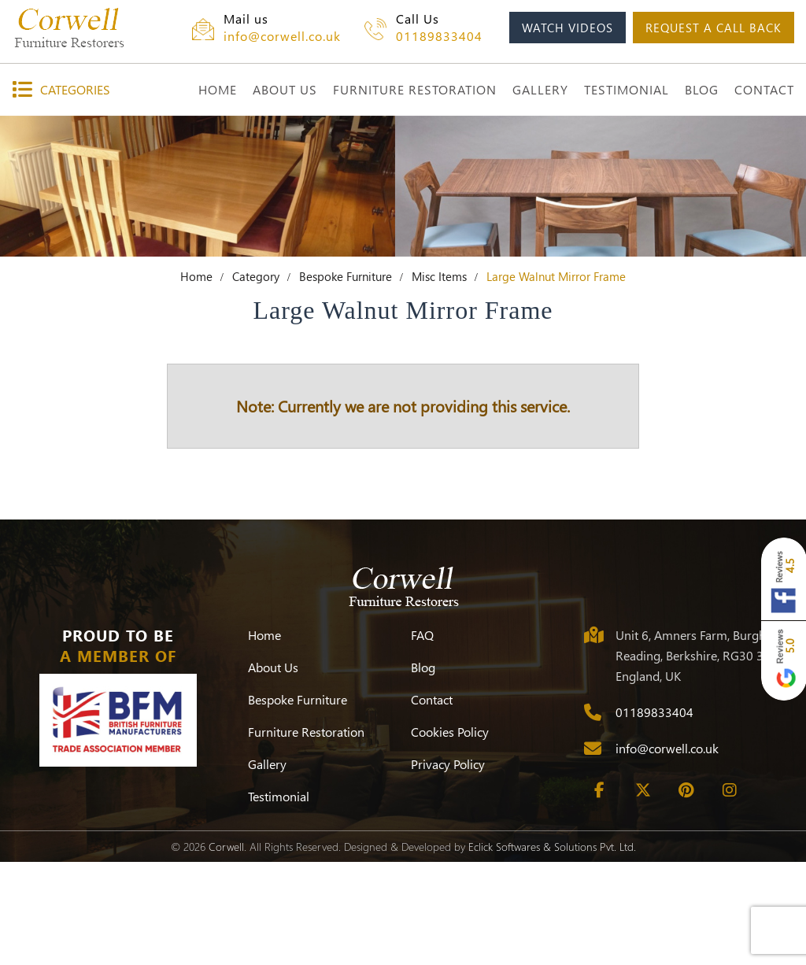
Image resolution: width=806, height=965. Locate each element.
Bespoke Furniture (345, 379)
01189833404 (439, 36)
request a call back (713, 27)
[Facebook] (600, 893)
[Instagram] (729, 893)
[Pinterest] (686, 893)
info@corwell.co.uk (282, 36)
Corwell (226, 949)
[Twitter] (643, 893)
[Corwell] (86, 27)
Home (196, 379)
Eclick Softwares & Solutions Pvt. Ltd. (552, 949)
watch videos (567, 27)
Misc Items (439, 379)
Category (255, 379)
